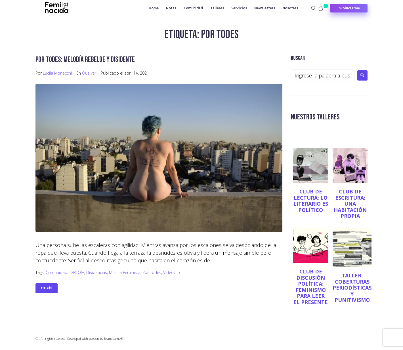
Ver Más (46, 288)
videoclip (171, 272)
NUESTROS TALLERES (316, 117)
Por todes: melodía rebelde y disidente (86, 59)
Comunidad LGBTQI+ (65, 272)
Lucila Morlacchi (57, 73)
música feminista (124, 272)
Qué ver (89, 73)
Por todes (151, 272)
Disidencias (96, 272)
